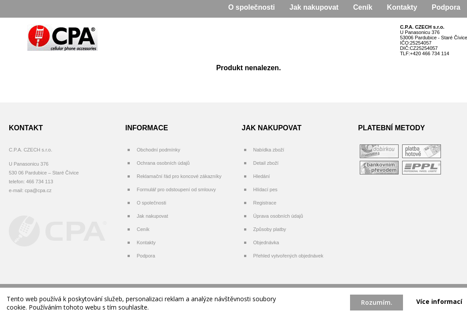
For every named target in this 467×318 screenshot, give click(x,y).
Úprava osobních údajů (278, 216)
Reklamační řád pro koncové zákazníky (179, 176)
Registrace (265, 202)
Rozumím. (376, 302)
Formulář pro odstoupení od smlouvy (176, 189)
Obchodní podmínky (158, 149)
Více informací (439, 301)
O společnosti (251, 7)
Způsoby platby (269, 229)
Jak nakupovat (314, 7)
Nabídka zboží (268, 149)
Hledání (261, 176)
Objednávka (266, 242)
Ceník (363, 7)
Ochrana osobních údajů (163, 163)
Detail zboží (266, 163)
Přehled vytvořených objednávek (288, 255)
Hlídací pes (265, 189)
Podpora (446, 7)
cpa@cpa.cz (38, 190)
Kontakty (402, 7)
